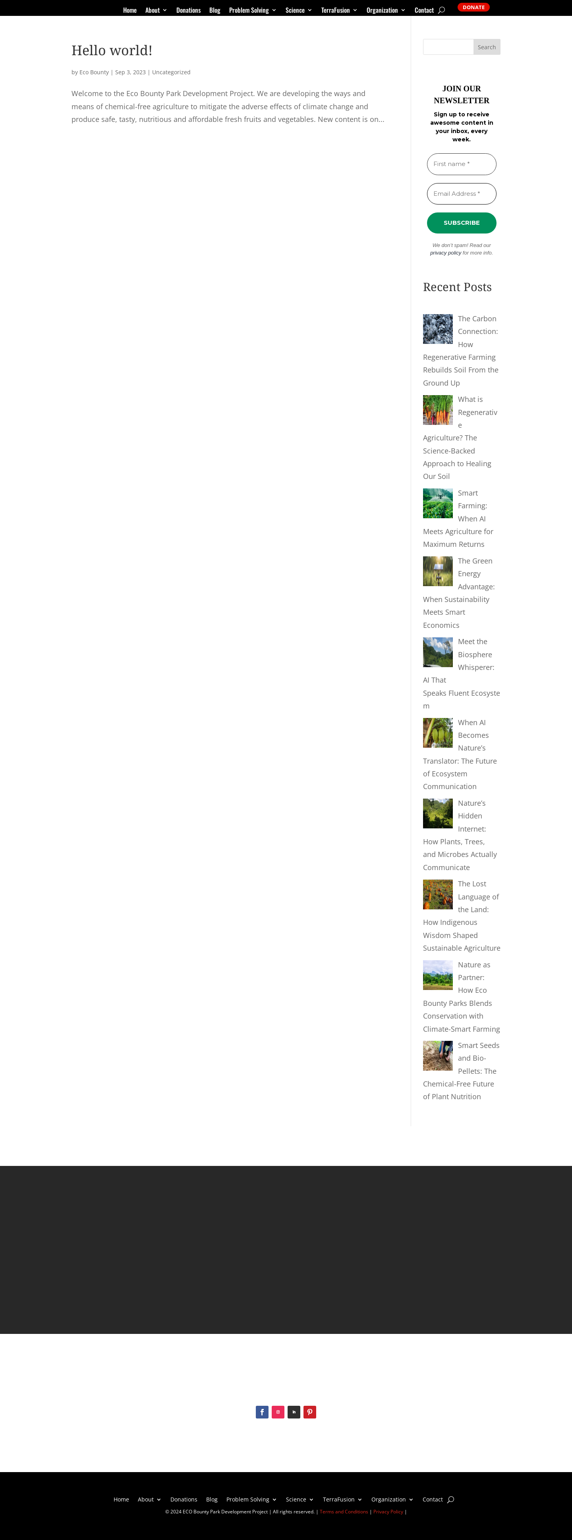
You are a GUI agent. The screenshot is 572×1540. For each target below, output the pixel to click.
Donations (188, 11)
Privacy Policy (388, 1511)
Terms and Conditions (344, 1511)
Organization (382, 11)
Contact (424, 11)
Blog (214, 11)
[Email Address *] (462, 194)
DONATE (474, 7)
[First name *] (462, 164)
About (152, 11)
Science (295, 11)
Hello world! (112, 50)
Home (130, 11)
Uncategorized (171, 72)
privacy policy (445, 253)
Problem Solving (249, 11)
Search (487, 47)
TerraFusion (335, 11)
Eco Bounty (94, 72)
